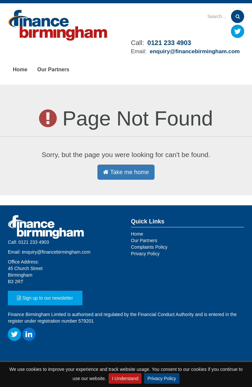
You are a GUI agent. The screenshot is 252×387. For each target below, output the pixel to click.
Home (20, 69)
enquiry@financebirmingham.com (195, 51)
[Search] (207, 16)
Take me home (126, 172)
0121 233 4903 (169, 42)
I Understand (125, 378)
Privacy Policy (161, 378)
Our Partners (53, 69)
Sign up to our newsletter (45, 298)
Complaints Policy (149, 247)
